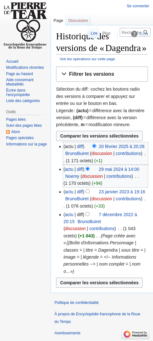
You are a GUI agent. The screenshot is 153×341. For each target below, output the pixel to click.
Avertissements (67, 333)
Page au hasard (19, 74)
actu (69, 169)
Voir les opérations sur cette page (87, 59)
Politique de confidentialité (76, 302)
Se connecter (138, 6)
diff (80, 146)
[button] (102, 74)
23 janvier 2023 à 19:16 (122, 191)
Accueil (12, 61)
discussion (101, 153)
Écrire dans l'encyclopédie (18, 92)
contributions (128, 153)
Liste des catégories (23, 101)
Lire (90, 33)
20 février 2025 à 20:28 (121, 146)
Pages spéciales (20, 138)
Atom (15, 132)
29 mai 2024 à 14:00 (119, 169)
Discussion (78, 20)
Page (58, 20)
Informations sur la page (26, 144)
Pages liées (16, 119)
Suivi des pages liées (24, 125)
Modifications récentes (25, 67)
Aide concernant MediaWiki (20, 82)
